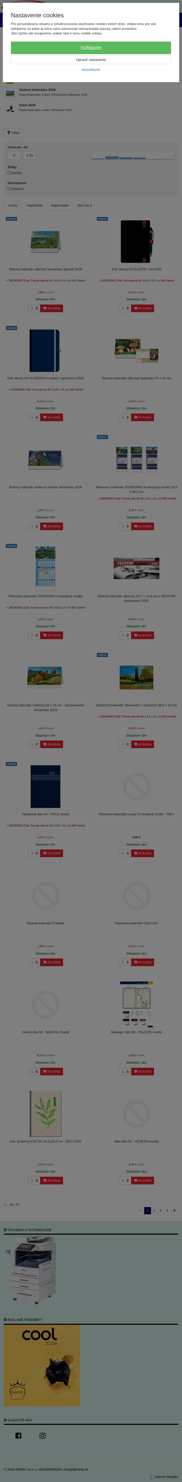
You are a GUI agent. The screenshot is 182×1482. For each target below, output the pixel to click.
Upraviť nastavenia (91, 60)
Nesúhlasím (91, 70)
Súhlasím (90, 48)
